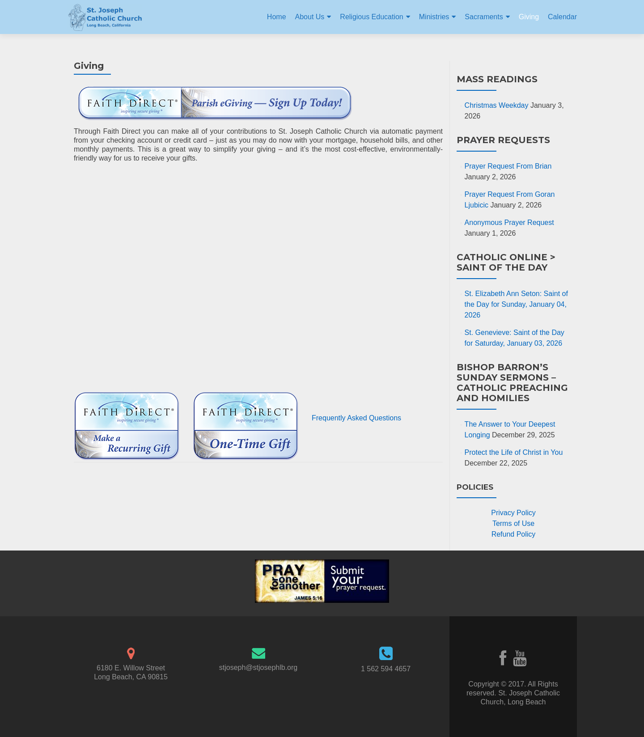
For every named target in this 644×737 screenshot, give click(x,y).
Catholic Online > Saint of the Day (506, 262)
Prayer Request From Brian (508, 166)
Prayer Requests (503, 140)
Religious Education (371, 17)
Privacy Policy (513, 513)
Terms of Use (513, 523)
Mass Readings (497, 79)
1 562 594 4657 (386, 669)
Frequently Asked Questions (356, 418)
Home (276, 17)
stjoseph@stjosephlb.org (258, 667)
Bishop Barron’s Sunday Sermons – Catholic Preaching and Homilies (512, 382)
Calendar (562, 17)
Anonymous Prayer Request (509, 222)
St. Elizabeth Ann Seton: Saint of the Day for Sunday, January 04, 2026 (516, 304)
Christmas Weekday (497, 105)
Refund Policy (513, 534)
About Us (310, 17)
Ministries (434, 17)
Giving (529, 17)
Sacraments (484, 17)
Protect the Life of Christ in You (514, 452)
